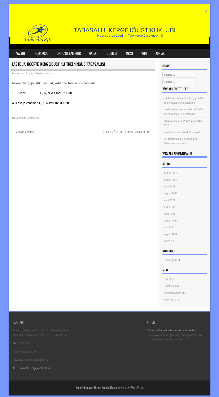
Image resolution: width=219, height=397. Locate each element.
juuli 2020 (169, 227)
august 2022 (171, 193)
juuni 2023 (169, 186)
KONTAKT (161, 53)
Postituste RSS (172, 286)
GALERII (93, 53)
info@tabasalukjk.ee (24, 351)
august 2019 (171, 234)
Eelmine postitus (22, 132)
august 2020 (171, 220)
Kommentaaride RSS (175, 292)
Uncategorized (172, 260)
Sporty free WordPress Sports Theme (96, 387)
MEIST (129, 53)
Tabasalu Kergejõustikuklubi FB (30, 359)
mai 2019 (169, 241)
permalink (34, 118)
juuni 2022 (169, 200)
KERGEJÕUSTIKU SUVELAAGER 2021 (129, 132)
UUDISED (112, 53)
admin (47, 73)
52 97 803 (23, 343)
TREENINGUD (41, 53)
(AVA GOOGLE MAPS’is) (53, 335)
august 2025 (171, 173)
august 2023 (171, 179)
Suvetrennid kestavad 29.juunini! (182, 132)
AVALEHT (20, 53)
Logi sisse (169, 279)
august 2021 (171, 207)
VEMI (144, 53)
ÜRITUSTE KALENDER (69, 53)
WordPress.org (172, 299)
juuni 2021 (169, 213)
